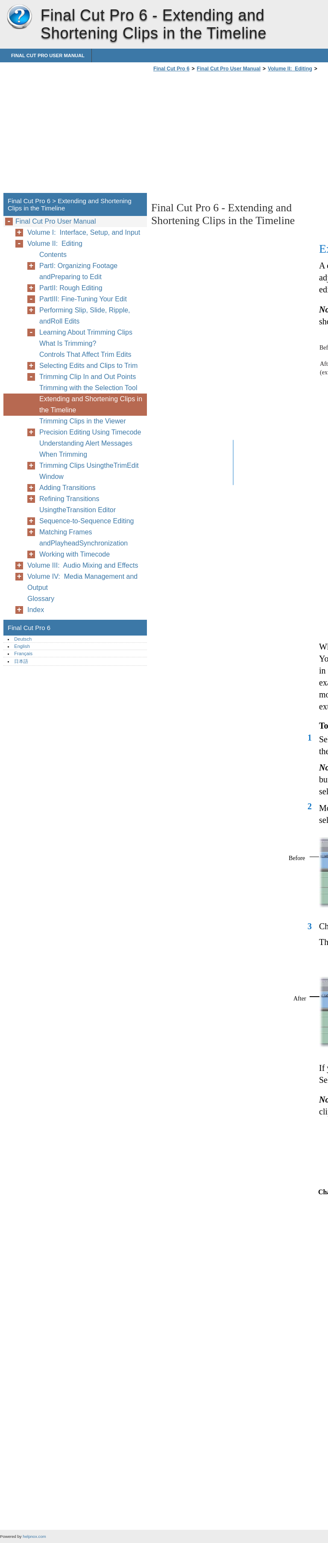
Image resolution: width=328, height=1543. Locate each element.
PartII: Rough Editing (70, 288)
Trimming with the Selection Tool (88, 387)
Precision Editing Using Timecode (90, 432)
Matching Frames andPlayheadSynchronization (83, 537)
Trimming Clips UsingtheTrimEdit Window (89, 471)
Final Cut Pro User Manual (48, 55)
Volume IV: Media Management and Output (82, 582)
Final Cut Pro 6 (19, 17)
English (22, 646)
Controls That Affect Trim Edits (85, 354)
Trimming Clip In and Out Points (87, 376)
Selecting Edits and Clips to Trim (88, 365)
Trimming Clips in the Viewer (82, 421)
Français (23, 653)
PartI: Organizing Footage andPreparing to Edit (78, 271)
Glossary (40, 598)
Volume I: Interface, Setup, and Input (83, 232)
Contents (53, 254)
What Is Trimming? (67, 343)
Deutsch (23, 639)
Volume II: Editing (290, 69)
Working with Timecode (74, 554)
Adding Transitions (67, 487)
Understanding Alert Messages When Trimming (85, 449)
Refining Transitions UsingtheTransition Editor (77, 504)
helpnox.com (34, 1536)
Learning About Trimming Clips (85, 332)
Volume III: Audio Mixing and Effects (82, 565)
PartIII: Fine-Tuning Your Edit (83, 299)
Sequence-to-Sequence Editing (86, 521)
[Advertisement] (223, 135)
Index (35, 609)
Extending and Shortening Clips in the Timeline (90, 404)
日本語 (21, 661)
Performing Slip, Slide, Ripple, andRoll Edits (84, 315)
